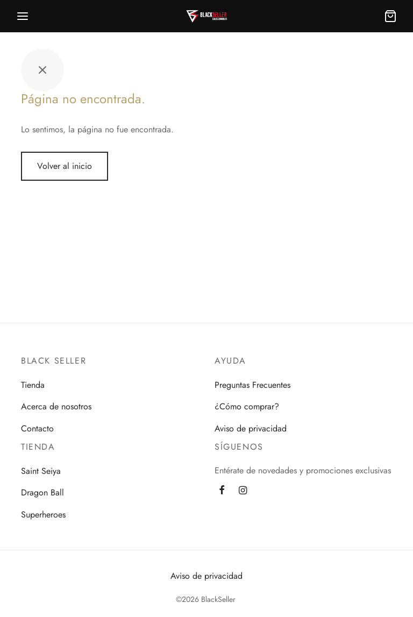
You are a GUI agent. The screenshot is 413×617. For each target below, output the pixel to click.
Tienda (33, 385)
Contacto (37, 428)
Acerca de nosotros (56, 406)
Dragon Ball (42, 492)
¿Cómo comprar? (247, 406)
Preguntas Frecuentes (252, 385)
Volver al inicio (64, 166)
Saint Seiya (41, 471)
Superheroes (43, 514)
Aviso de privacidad (251, 428)
